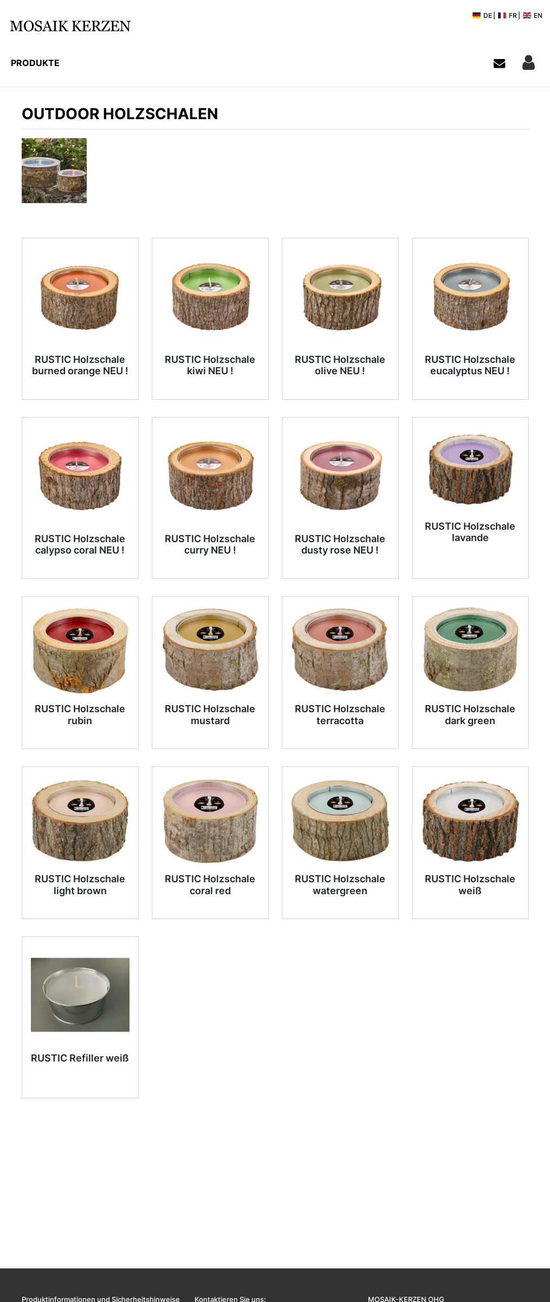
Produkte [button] (35, 62)
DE (482, 15)
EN (532, 15)
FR (507, 15)
